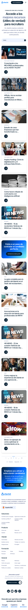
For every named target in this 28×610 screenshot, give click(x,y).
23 (21, 458)
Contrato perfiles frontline (5, 523)
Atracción (3, 530)
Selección (17, 530)
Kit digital (17, 544)
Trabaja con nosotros (20, 542)
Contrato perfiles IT (6, 518)
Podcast (3, 553)
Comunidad (4, 539)
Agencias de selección (20, 516)
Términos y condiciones (20, 565)
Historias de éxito (19, 539)
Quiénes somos (5, 542)
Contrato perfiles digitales (19, 519)
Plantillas (21, 551)
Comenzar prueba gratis (14, 253)
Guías (11, 551)
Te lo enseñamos (17, 2)
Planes (3, 560)
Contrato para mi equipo (7, 516)
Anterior (9, 462)
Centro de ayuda (5, 563)
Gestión (3, 532)
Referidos (17, 560)
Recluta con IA (18, 532)
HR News (12, 553)
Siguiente (18, 462)
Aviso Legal (17, 563)
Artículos (3, 551)
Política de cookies (6, 567)
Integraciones (4, 544)
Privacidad (4, 565)
